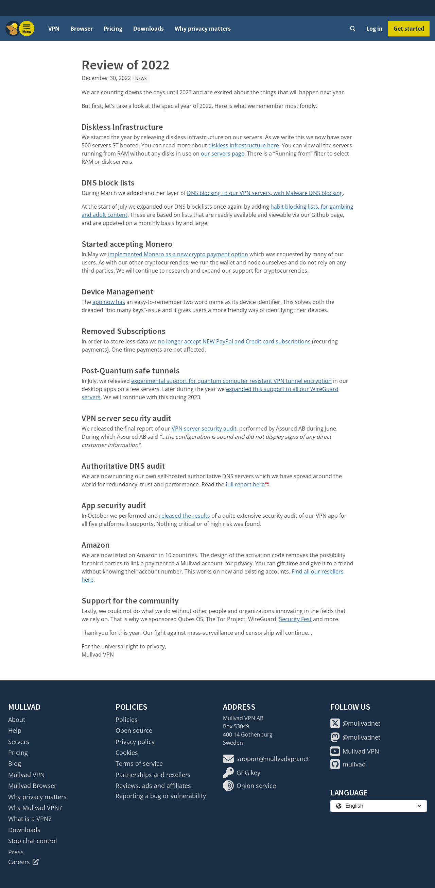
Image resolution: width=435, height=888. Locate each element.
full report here (245, 484)
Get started (409, 28)
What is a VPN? (29, 818)
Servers (18, 742)
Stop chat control (32, 841)
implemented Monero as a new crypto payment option (178, 254)
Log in (374, 28)
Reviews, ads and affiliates (153, 785)
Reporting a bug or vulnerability (161, 796)
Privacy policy (135, 742)
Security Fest (295, 619)
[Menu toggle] (27, 28)
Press (16, 852)
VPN (53, 28)
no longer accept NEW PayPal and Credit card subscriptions (234, 341)
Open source (134, 730)
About (16, 719)
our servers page (222, 153)
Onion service (249, 785)
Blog (14, 763)
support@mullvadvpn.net (266, 758)
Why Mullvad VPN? (35, 808)
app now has (108, 302)
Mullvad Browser (32, 785)
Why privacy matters (203, 28)
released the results (184, 515)
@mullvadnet (355, 723)
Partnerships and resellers (153, 775)
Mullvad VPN (26, 775)
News (141, 78)
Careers (23, 862)
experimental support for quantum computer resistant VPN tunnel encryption (231, 381)
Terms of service (139, 763)
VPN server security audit (204, 428)
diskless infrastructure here (243, 145)
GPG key (241, 772)
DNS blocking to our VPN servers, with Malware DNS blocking (265, 193)
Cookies (127, 752)
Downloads (148, 28)
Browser (81, 28)
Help (14, 730)
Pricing (113, 28)
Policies (127, 719)
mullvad (348, 764)
